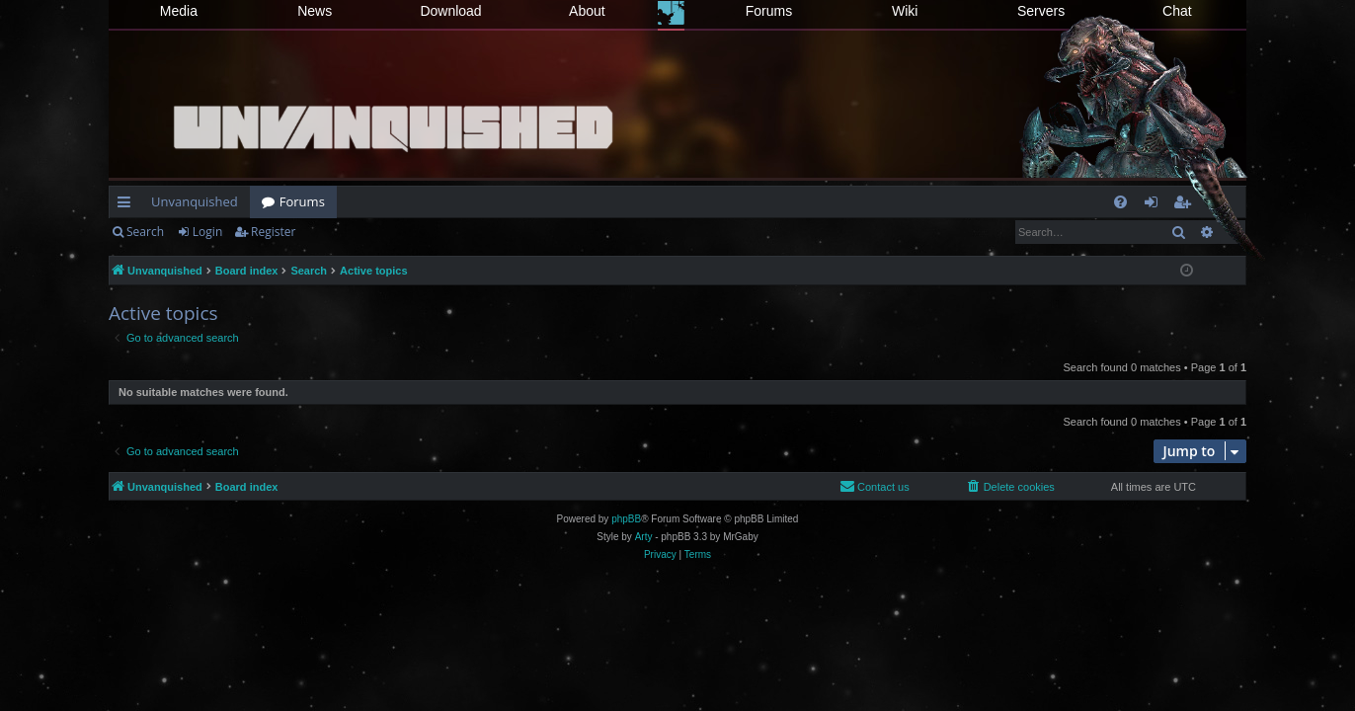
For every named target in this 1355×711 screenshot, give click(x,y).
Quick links (128, 205)
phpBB (626, 519)
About (587, 11)
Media (179, 11)
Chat (1177, 11)
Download (450, 11)
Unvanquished (194, 201)
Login (207, 231)
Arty (644, 536)
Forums (769, 11)
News (314, 11)
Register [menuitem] (1186, 205)
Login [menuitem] (1155, 205)
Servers (1041, 11)
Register (273, 231)
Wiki (904, 11)
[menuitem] (1120, 202)
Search (145, 231)
